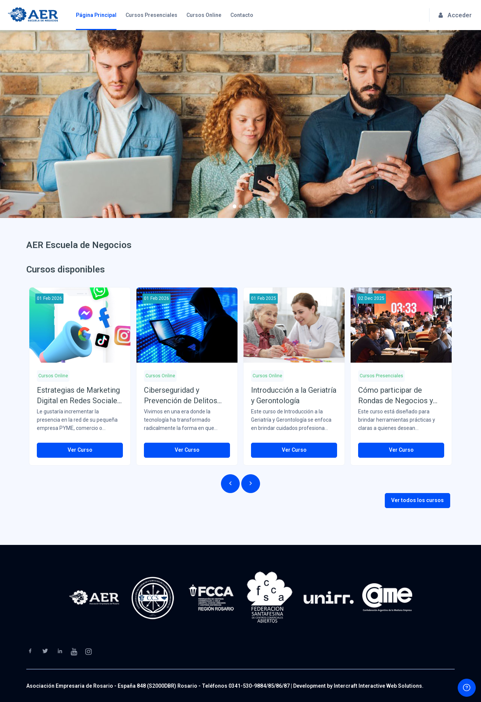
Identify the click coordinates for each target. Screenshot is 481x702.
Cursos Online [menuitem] (203, 15)
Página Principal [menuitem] (96, 15)
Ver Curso (80, 450)
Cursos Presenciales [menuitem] (151, 15)
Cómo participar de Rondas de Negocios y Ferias (395, 396)
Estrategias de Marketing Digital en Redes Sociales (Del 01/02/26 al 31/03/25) (79, 396)
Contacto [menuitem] (241, 15)
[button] (36, 124)
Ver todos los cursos (417, 500)
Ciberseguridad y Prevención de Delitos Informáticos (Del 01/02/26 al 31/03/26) (181, 396)
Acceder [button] (455, 15)
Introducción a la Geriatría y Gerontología (293, 395)
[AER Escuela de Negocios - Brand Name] (33, 15)
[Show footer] (467, 688)
